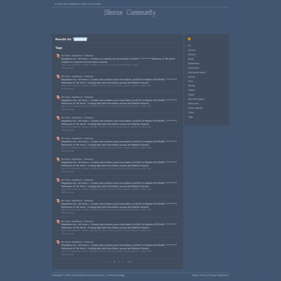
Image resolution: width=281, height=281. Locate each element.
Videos (191, 90)
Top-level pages (196, 99)
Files (190, 81)
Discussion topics (197, 72)
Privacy (212, 275)
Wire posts (193, 103)
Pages (191, 94)
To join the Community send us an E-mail (77, 4)
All (189, 45)
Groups (192, 50)
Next (129, 262)
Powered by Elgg (116, 275)
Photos (191, 85)
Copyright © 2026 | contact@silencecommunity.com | (79, 275)
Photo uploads (195, 108)
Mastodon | (223, 275)
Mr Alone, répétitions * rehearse (77, 55)
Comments (193, 68)
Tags (190, 117)
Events (191, 76)
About (195, 275)
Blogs (191, 59)
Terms (203, 275)
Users (191, 112)
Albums (192, 54)
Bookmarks (193, 63)
